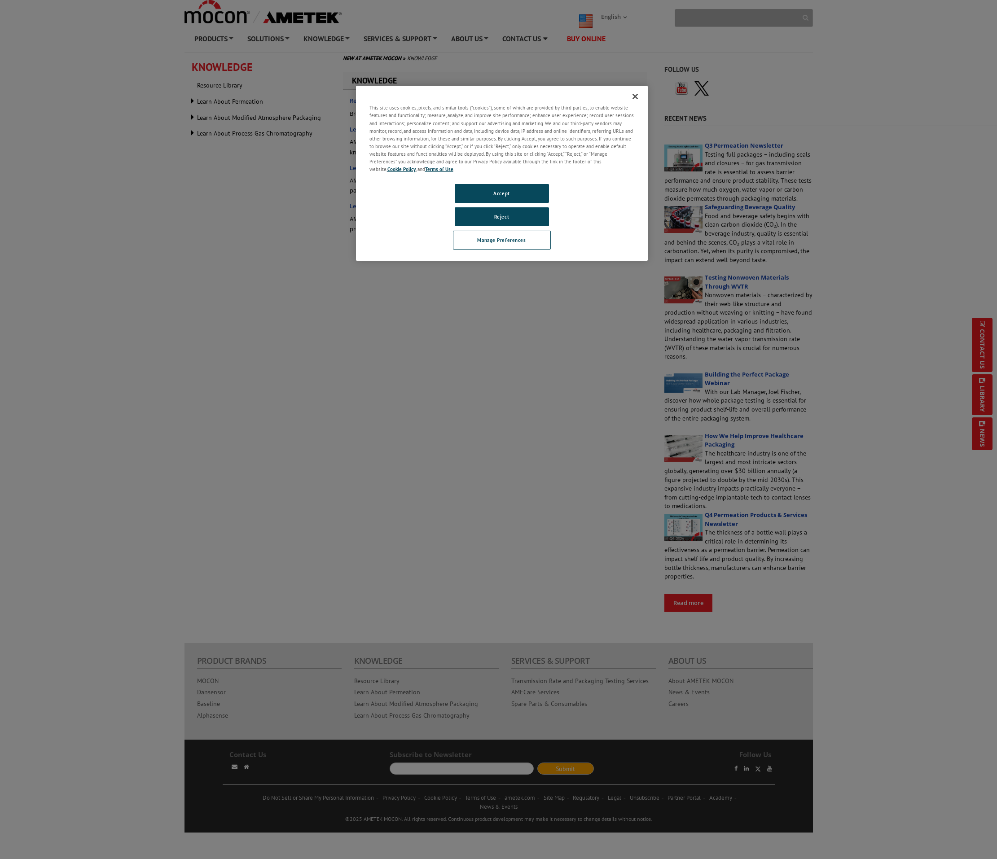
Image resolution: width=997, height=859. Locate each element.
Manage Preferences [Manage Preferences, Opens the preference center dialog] (501, 240)
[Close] (635, 96)
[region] (502, 173)
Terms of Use (439, 169)
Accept (501, 193)
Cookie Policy (401, 169)
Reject (501, 216)
